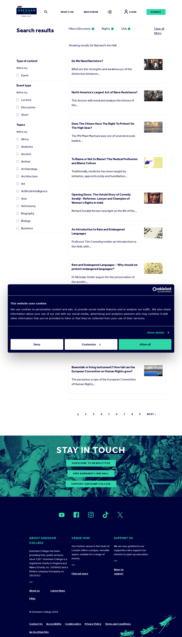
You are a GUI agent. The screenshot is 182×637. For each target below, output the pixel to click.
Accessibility (53, 623)
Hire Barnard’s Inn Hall (91, 473)
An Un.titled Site (39, 632)
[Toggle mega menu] (109, 12)
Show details (155, 332)
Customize (91, 344)
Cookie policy (73, 623)
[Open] (62, 515)
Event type (23, 85)
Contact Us (36, 623)
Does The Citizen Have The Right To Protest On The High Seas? (103, 125)
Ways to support (119, 571)
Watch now (91, 12)
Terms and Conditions (118, 623)
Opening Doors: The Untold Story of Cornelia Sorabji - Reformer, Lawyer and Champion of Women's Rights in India (101, 198)
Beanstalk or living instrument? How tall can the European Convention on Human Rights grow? (103, 369)
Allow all (145, 344)
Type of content (27, 61)
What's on (67, 12)
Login (130, 12)
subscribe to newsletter (91, 463)
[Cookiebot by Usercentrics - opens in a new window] (155, 290)
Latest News (57, 590)
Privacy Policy (93, 623)
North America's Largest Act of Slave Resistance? (104, 92)
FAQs (32, 598)
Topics (20, 125)
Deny (36, 344)
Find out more (80, 573)
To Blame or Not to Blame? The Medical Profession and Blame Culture (105, 161)
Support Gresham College (91, 483)
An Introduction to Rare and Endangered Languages (98, 231)
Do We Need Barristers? (87, 61)
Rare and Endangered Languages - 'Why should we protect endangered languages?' (105, 267)
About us (34, 590)
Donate (156, 12)
